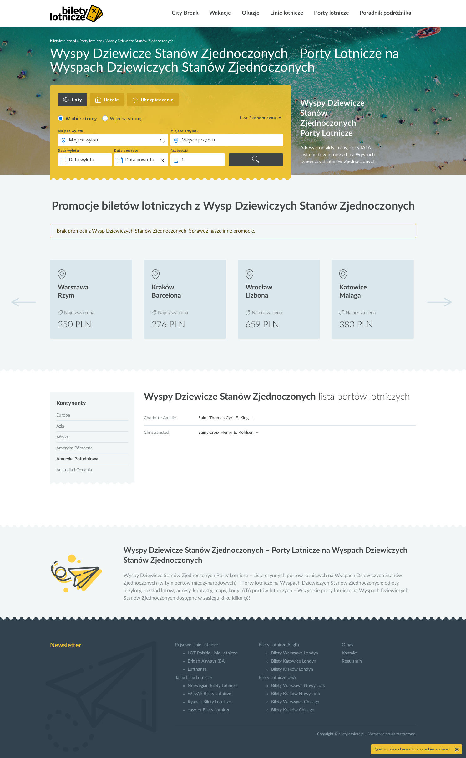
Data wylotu (68, 150)
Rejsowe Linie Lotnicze (196, 645)
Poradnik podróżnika (384, 13)
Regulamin (352, 661)
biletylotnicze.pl (63, 41)
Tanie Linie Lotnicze (193, 677)
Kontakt (349, 653)
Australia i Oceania (74, 470)
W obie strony (81, 118)
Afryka (62, 437)
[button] (439, 302)
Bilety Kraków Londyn (292, 669)
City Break (184, 13)
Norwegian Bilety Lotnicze (212, 686)
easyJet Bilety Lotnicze (209, 710)
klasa (243, 117)
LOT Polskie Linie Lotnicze (212, 653)
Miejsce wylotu (70, 131)
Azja (60, 426)
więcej (443, 749)
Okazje (250, 13)
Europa (63, 415)
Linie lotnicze (286, 13)
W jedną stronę (125, 118)
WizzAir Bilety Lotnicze (209, 694)
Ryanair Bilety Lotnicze (209, 702)
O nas (347, 645)
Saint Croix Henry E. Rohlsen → (228, 432)
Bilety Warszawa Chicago (295, 702)
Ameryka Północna (74, 448)
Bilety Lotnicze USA (277, 677)
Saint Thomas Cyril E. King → (226, 418)
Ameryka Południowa (77, 459)
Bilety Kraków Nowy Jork (295, 694)
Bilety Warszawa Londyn (294, 653)
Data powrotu (126, 150)
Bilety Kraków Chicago (292, 710)
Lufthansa (197, 669)
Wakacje (219, 13)
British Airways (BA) (207, 661)
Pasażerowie (179, 150)
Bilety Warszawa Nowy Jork (298, 686)
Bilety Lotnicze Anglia (279, 645)
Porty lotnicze (331, 13)
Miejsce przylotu (184, 131)
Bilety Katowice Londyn (293, 661)
